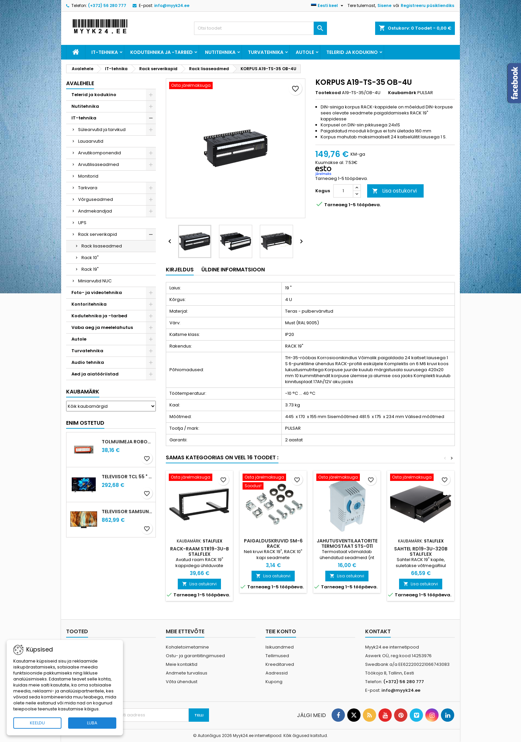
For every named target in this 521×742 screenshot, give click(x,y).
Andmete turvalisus (186, 673)
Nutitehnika (220, 52)
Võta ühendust (181, 681)
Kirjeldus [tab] (180, 269)
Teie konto (280, 631)
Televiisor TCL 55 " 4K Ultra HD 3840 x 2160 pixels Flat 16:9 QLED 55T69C (127, 476)
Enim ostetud (85, 423)
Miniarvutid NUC (95, 281)
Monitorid (88, 176)
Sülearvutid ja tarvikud (102, 129)
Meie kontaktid (181, 664)
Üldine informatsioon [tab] (233, 269)
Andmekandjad (95, 211)
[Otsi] (260, 28)
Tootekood (328, 93)
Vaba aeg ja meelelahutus (102, 327)
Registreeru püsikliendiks (427, 5)
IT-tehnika (104, 52)
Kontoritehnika (89, 304)
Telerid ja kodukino (352, 52)
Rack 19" (90, 269)
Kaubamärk (82, 391)
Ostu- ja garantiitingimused (195, 656)
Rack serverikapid (97, 234)
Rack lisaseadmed (101, 246)
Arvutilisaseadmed (98, 164)
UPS (82, 223)
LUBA (92, 723)
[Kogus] (343, 191)
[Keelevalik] (328, 5)
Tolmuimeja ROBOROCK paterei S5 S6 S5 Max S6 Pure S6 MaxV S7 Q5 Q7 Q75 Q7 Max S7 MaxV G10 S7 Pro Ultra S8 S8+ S (127, 441)
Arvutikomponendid (99, 153)
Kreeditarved (279, 664)
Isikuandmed (279, 647)
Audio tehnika (87, 362)
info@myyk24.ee (171, 5)
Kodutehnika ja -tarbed (161, 52)
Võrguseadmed (95, 199)
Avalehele (80, 83)
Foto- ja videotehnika (96, 292)
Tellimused (277, 656)
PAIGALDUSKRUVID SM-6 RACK (273, 543)
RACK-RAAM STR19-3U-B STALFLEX (199, 551)
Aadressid (276, 673)
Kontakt (378, 631)
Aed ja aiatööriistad (95, 374)
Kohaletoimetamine (187, 647)
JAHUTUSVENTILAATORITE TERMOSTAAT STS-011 (347, 543)
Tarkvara (87, 188)
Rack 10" (90, 257)
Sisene (384, 5)
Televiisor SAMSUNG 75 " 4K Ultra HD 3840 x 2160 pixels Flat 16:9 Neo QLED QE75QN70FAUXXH (127, 511)
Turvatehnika (265, 52)
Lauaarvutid (90, 141)
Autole (305, 52)
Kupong (273, 681)
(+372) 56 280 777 (107, 5)
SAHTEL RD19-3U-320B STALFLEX (421, 551)
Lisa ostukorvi (394, 191)
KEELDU (37, 723)
